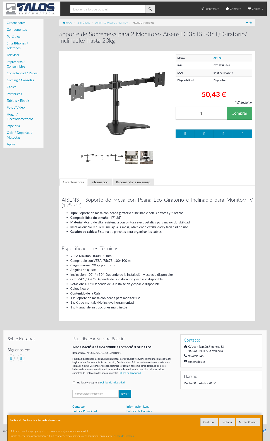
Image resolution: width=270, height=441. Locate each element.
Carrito (255, 8)
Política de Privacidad (130, 372)
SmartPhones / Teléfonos (17, 45)
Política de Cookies (123, 436)
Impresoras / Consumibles (16, 64)
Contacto (233, 8)
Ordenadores (16, 23)
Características (73, 182)
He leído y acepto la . (101, 382)
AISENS (218, 58)
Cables (11, 87)
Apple (11, 144)
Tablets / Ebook (18, 100)
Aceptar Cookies (248, 422)
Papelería (13, 126)
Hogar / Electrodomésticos (20, 116)
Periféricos (14, 94)
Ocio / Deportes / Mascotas (19, 135)
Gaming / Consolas (20, 80)
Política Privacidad (84, 411)
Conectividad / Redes (22, 73)
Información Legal (138, 406)
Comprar (239, 113)
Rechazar (227, 422)
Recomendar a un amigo (133, 182)
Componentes (17, 29)
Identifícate (210, 8)
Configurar (209, 422)
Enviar (124, 393)
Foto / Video (16, 107)
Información (100, 182)
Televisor (13, 55)
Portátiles (14, 36)
